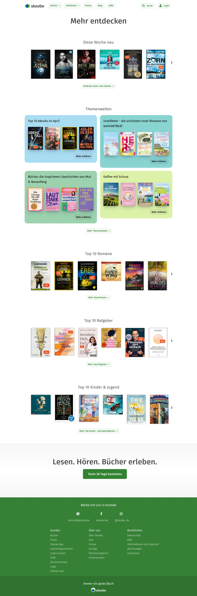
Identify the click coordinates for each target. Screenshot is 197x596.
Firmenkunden (97, 557)
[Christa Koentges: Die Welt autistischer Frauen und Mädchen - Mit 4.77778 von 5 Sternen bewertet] (111, 338)
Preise (88, 5)
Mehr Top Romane (98, 297)
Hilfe (111, 5)
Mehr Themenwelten (98, 231)
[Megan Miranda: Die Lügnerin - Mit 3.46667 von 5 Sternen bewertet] (134, 276)
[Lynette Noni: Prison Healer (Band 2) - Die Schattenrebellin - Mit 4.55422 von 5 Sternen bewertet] (65, 408)
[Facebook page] (102, 516)
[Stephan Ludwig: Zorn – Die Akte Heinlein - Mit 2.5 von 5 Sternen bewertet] (156, 64)
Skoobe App (56, 544)
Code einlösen (58, 553)
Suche (147, 5)
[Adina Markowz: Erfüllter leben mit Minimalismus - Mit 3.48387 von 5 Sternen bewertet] (158, 342)
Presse (92, 544)
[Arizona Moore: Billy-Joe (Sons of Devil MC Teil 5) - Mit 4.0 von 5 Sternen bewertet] (86, 64)
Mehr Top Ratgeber (98, 364)
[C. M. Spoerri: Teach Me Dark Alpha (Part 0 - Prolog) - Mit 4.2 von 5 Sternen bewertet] (41, 64)
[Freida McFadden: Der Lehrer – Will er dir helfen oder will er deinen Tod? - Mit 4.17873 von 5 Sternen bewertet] (64, 276)
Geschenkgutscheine (61, 548)
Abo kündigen (134, 548)
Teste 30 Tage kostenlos (105, 474)
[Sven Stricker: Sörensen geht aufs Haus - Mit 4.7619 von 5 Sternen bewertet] (41, 276)
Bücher (54, 5)
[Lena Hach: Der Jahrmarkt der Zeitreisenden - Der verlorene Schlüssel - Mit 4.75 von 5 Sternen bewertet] (160, 409)
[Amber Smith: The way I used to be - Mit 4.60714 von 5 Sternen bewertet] (136, 409)
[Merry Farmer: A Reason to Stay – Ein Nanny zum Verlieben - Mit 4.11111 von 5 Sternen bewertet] (63, 64)
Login (164, 5)
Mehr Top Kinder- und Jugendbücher (98, 431)
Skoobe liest (57, 571)
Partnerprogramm (98, 553)
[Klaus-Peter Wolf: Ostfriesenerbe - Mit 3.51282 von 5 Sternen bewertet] (87, 276)
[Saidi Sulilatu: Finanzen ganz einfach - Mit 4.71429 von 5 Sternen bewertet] (135, 342)
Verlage (93, 548)
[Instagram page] (122, 516)
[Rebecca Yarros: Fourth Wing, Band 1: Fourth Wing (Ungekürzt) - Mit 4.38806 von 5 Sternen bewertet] (111, 271)
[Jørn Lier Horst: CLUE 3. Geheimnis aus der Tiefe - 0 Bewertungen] (113, 405)
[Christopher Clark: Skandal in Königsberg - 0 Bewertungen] (132, 64)
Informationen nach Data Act (143, 544)
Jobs (91, 539)
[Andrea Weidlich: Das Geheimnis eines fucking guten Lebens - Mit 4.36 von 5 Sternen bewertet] (41, 342)
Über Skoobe (96, 535)
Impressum (133, 553)
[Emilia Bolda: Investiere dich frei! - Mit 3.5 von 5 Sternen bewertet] (87, 342)
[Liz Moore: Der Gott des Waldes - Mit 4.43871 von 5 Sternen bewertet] (157, 276)
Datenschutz (134, 535)
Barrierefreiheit (58, 562)
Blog (100, 5)
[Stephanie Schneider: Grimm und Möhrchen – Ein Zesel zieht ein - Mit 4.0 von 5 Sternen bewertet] (89, 408)
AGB (129, 539)
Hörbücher (71, 5)
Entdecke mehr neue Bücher (98, 86)
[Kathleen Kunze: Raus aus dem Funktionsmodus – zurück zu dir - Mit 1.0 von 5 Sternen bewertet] (64, 342)
